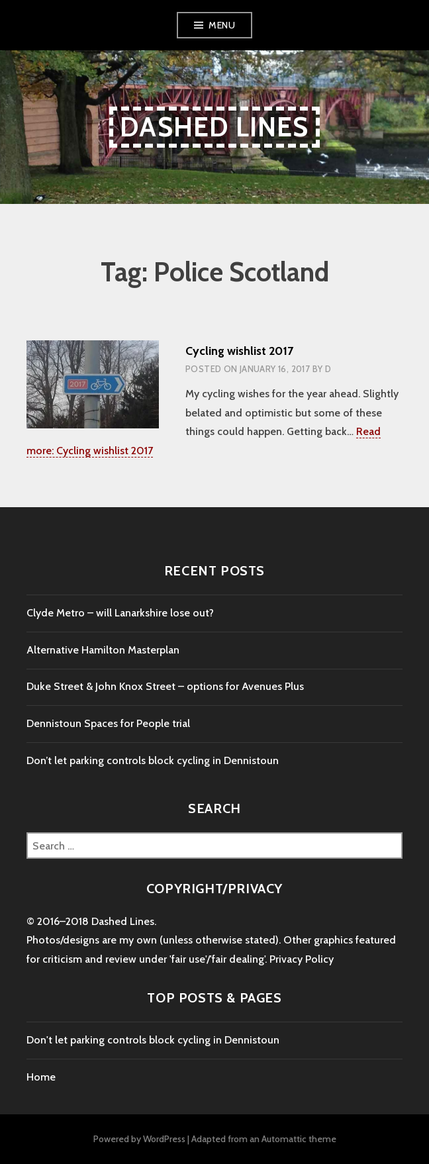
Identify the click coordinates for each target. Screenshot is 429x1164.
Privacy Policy (301, 959)
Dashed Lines (214, 127)
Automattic (284, 1139)
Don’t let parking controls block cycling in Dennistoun (152, 760)
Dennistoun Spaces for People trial (108, 723)
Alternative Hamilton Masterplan (102, 650)
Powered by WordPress (139, 1139)
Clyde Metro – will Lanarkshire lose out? (120, 612)
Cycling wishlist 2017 (239, 351)
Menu (222, 25)
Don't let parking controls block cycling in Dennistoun (152, 1040)
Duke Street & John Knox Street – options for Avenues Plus (165, 686)
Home (41, 1077)
